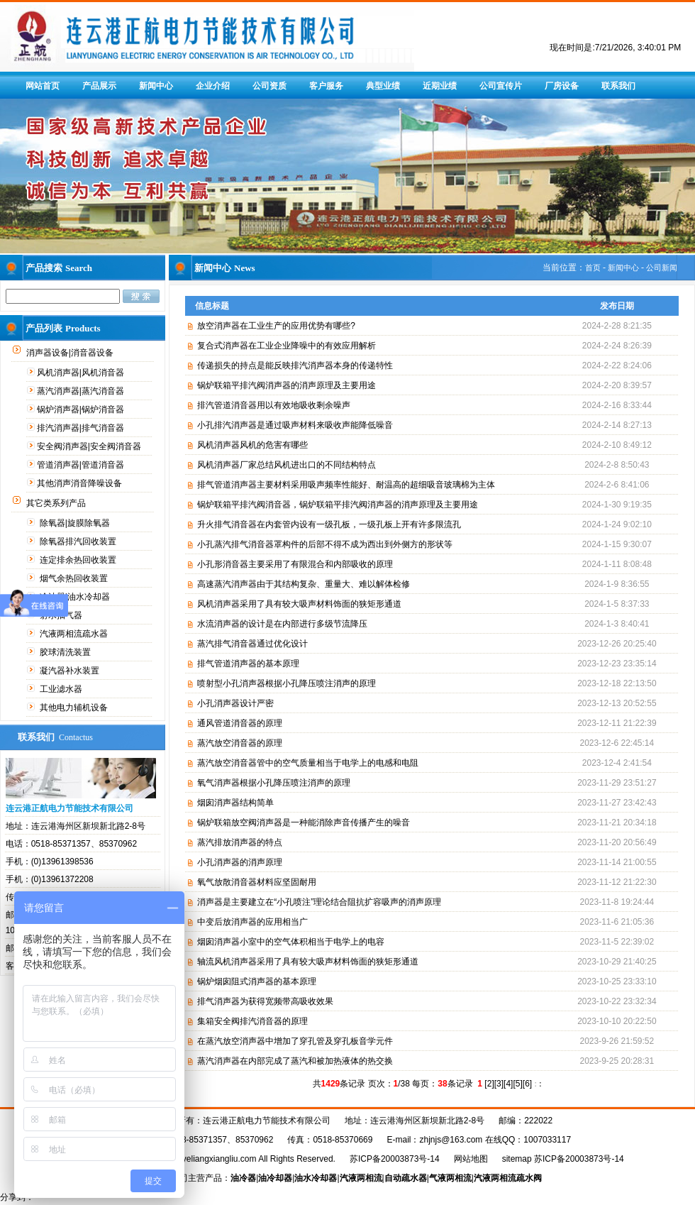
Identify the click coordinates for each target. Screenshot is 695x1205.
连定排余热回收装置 (79, 560)
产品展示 (99, 86)
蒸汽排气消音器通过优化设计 (252, 644)
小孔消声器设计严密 (235, 703)
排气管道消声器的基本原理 (248, 663)
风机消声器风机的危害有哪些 (252, 445)
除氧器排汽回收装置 (79, 541)
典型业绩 (383, 86)
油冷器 (243, 1178)
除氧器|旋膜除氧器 (76, 523)
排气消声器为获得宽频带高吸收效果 (265, 1001)
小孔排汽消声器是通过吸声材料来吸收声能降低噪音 (295, 425)
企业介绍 (213, 86)
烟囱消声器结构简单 (235, 803)
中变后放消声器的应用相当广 (252, 922)
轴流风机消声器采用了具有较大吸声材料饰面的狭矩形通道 (307, 962)
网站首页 (43, 86)
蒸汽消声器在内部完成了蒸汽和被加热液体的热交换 (295, 1061)
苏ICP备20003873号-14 (395, 1159)
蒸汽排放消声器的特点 (239, 842)
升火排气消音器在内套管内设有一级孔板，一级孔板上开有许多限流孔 (329, 524)
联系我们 (618, 86)
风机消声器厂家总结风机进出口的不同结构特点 (286, 465)
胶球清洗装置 (66, 652)
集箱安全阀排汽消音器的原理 (252, 1021)
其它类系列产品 (57, 503)
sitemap (517, 1159)
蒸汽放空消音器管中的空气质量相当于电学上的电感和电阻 (307, 763)
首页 (593, 267)
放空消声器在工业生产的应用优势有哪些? (276, 326)
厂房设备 (562, 86)
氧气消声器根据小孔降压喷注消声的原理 (273, 783)
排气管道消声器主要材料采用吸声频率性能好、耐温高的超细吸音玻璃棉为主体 (346, 485)
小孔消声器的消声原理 (239, 862)
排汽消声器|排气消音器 (81, 428)
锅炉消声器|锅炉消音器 (81, 409)
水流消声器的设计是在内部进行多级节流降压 (282, 624)
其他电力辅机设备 (75, 707)
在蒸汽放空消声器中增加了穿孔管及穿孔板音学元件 (295, 1041)
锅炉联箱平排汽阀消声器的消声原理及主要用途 (286, 385)
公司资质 (269, 86)
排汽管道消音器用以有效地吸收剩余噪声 (273, 405)
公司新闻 (661, 267)
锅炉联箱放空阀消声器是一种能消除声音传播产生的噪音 (303, 822)
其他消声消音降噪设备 (80, 483)
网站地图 (471, 1159)
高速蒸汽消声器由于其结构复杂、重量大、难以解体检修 (303, 584)
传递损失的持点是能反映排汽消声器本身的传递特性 (295, 365)
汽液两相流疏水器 (75, 634)
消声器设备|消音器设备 (71, 353)
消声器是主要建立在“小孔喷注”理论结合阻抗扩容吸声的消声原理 (319, 902)
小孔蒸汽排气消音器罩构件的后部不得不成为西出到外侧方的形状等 (324, 544)
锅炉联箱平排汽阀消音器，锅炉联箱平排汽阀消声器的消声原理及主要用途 (337, 505)
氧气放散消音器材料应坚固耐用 (256, 882)
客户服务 (326, 86)
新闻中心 (156, 86)
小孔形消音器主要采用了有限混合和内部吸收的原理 (295, 564)
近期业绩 (440, 86)
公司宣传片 (500, 86)
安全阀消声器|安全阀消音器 (90, 446)
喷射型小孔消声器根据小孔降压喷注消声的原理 (286, 683)
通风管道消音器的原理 (239, 723)
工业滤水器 (62, 689)
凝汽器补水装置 (70, 671)
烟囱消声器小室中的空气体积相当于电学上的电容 (290, 942)
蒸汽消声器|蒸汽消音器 (81, 391)
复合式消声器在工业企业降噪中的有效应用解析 (286, 346)
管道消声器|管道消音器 (81, 465)
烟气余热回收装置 (75, 578)
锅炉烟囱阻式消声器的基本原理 (256, 981)
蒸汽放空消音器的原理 (239, 743)
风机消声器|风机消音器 (81, 373)
